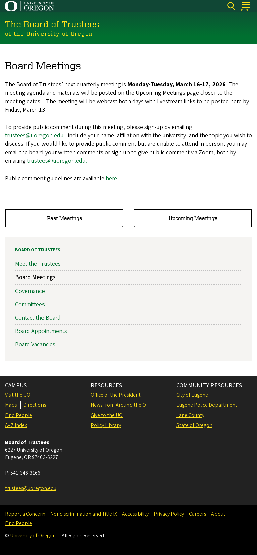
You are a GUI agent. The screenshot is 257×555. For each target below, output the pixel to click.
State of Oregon (194, 425)
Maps (11, 405)
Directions (34, 405)
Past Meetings (64, 218)
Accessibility (135, 514)
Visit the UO (17, 395)
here (111, 178)
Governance (30, 291)
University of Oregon (33, 535)
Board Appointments (41, 331)
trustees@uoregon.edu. (57, 160)
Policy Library (106, 425)
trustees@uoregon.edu (34, 135)
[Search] (231, 6)
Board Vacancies (35, 345)
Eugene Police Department (206, 405)
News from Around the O (118, 405)
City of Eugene (192, 395)
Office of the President (116, 395)
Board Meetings (35, 277)
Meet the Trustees (38, 264)
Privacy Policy (169, 514)
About (218, 514)
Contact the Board (38, 318)
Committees (30, 304)
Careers (197, 514)
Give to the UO (107, 415)
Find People (18, 415)
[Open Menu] (246, 6)
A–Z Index (16, 425)
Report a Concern (25, 514)
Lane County (190, 415)
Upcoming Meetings (193, 218)
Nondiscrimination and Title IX (83, 514)
